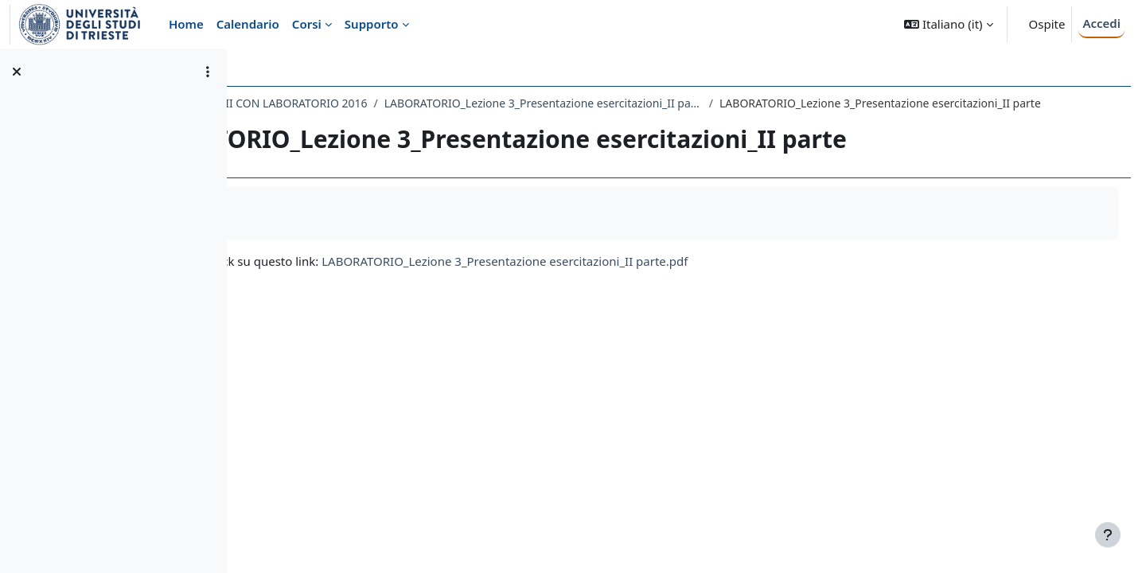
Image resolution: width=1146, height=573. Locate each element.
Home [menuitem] (186, 24)
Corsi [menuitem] (307, 24)
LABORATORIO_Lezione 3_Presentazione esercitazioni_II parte (730, 103)
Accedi (1101, 23)
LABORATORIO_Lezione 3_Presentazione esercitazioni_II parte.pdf (692, 278)
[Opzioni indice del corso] (207, 71)
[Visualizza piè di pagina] (1108, 535)
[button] (948, 24)
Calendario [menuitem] (247, 24)
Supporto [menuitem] (372, 24)
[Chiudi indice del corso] (16, 71)
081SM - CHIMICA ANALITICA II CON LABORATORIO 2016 (406, 103)
